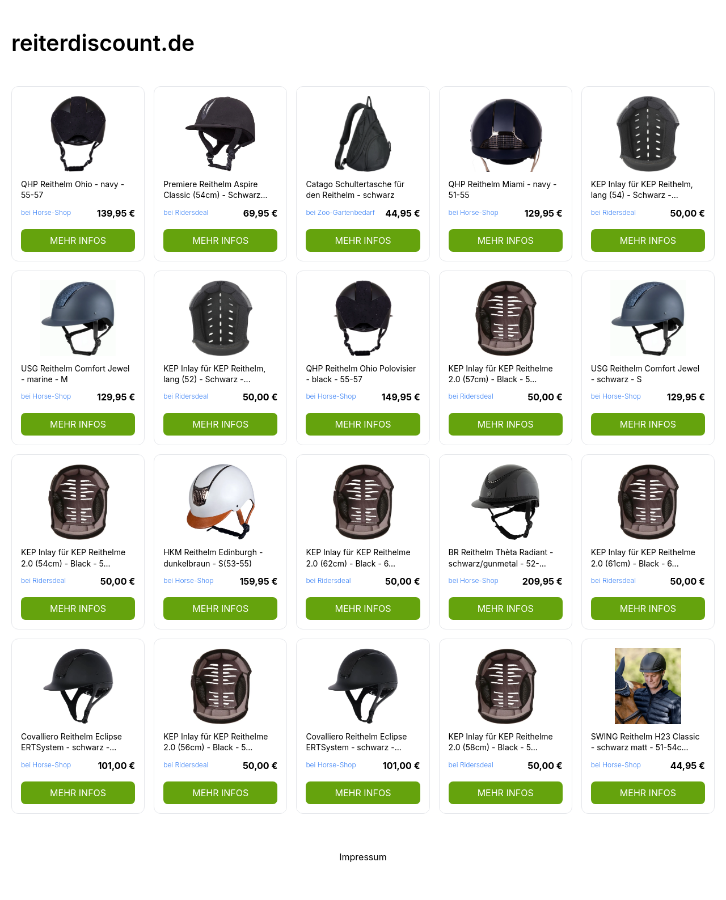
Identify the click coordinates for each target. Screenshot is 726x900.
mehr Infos (78, 240)
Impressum (363, 857)
